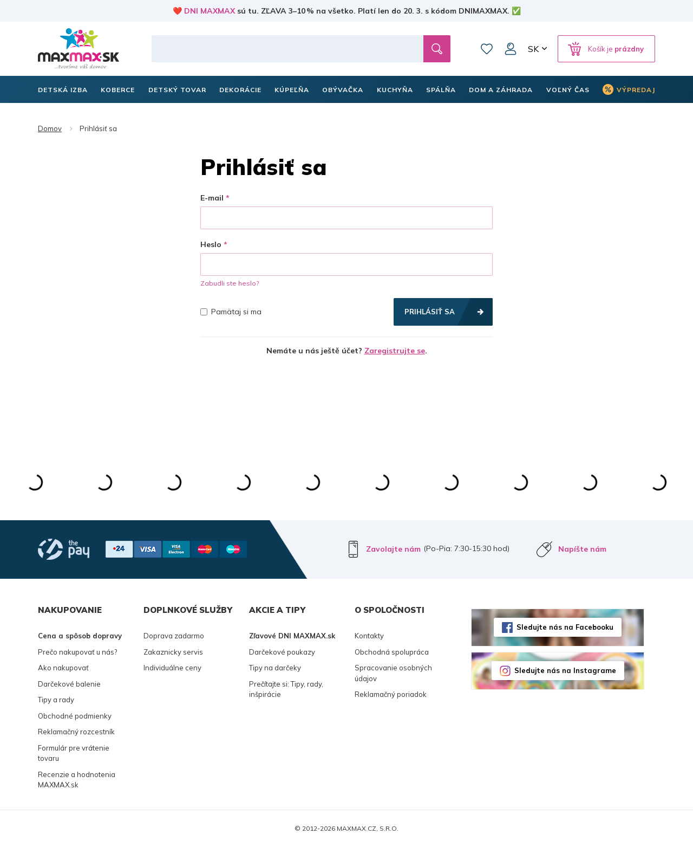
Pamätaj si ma (230, 311)
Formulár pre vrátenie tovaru (73, 753)
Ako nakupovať (63, 667)
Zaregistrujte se (394, 350)
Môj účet (510, 49)
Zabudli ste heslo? (229, 283)
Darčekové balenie (69, 684)
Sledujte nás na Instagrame (565, 670)
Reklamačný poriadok (391, 694)
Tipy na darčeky (275, 667)
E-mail (212, 198)
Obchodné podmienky (75, 716)
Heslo (210, 244)
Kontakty (369, 635)
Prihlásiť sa (429, 311)
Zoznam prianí (487, 49)
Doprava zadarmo (173, 635)
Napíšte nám (582, 549)
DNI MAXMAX (209, 11)
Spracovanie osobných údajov (393, 673)
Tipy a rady (56, 699)
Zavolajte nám (393, 549)
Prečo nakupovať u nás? (77, 652)
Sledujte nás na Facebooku (565, 627)
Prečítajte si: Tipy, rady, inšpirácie (286, 689)
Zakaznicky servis (173, 652)
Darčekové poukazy (282, 652)
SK (533, 48)
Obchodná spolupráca (392, 652)
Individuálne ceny (172, 667)
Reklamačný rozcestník (76, 731)
